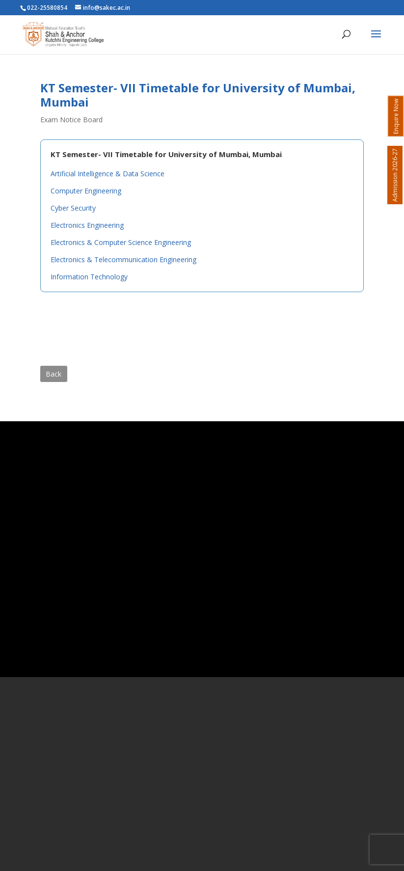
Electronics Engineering (87, 225)
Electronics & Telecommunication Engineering (123, 259)
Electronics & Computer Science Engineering (121, 242)
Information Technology (89, 276)
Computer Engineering (86, 190)
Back (53, 374)
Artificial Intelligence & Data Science (107, 173)
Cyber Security (73, 208)
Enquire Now (396, 116)
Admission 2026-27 (395, 175)
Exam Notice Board (71, 119)
